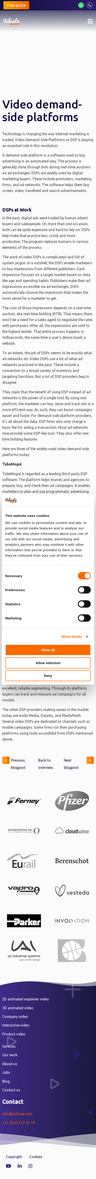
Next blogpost (79, 763)
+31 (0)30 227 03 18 (18, 1123)
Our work (9, 1055)
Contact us (11, 1090)
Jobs (6, 1072)
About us (9, 1064)
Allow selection (48, 663)
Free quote (16, 5)
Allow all (48, 650)
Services (9, 1046)
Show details (71, 636)
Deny (48, 676)
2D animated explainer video (25, 999)
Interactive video (15, 1025)
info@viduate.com (17, 1114)
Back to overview (45, 764)
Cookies (35, 1157)
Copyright (14, 1157)
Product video (13, 1034)
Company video (15, 1016)
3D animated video (17, 1008)
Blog (6, 1081)
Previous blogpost (14, 763)
